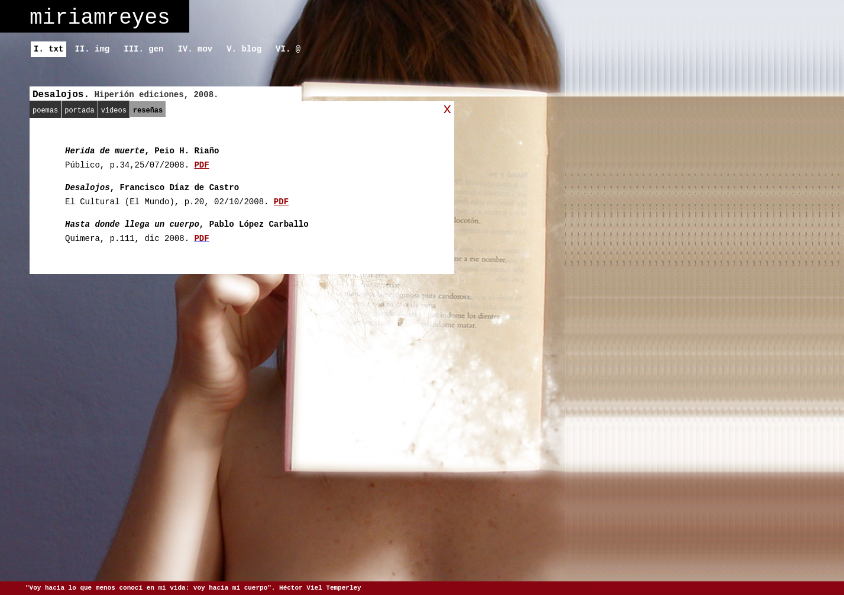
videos (114, 111)
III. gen (143, 49)
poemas (45, 111)
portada (79, 111)
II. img (92, 49)
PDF (201, 165)
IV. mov (194, 49)
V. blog (244, 49)
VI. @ (288, 49)
